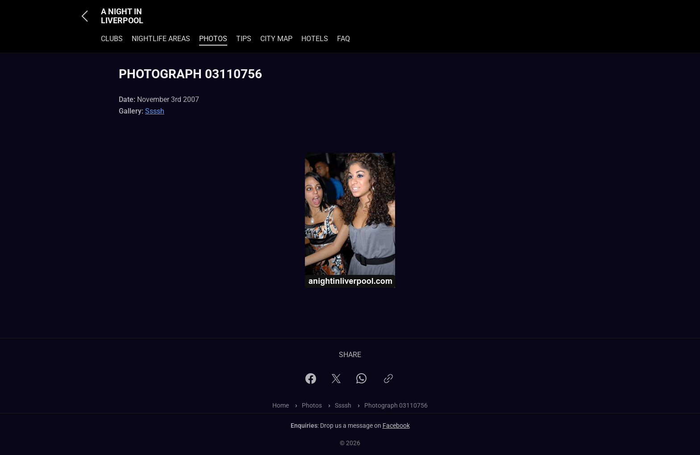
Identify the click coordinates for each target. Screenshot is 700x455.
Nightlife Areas (161, 38)
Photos (213, 38)
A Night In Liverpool (122, 16)
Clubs (112, 38)
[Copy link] (388, 382)
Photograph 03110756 (396, 405)
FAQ (343, 38)
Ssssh (154, 111)
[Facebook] (310, 381)
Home (280, 405)
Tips (243, 38)
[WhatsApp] (361, 381)
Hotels (314, 38)
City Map (276, 38)
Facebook (396, 425)
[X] (336, 381)
